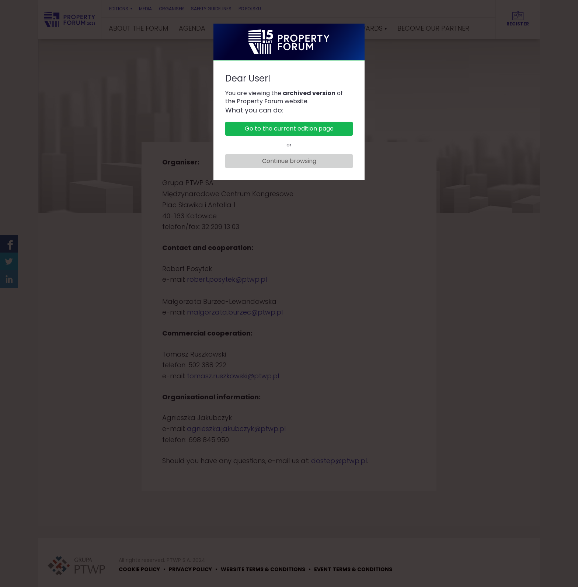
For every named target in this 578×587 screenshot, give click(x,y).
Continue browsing (289, 161)
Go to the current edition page (289, 128)
